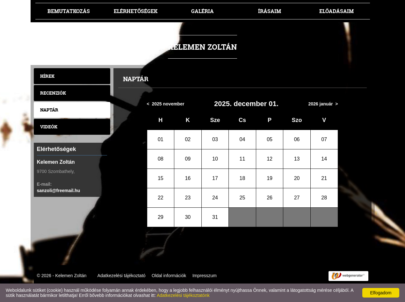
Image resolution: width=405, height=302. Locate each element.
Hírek (47, 76)
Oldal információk (169, 275)
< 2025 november (165, 103)
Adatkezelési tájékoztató (122, 275)
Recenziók (53, 93)
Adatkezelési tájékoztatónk (183, 295)
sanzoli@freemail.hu (58, 190)
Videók (48, 127)
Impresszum (204, 275)
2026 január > (323, 103)
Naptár (49, 110)
